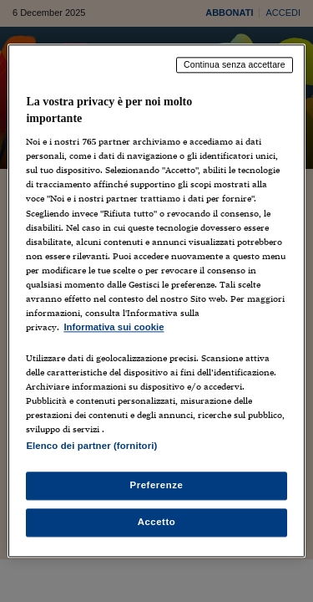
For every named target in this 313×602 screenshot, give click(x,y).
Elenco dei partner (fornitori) (91, 446)
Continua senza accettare (234, 64)
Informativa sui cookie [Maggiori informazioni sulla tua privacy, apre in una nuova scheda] (113, 327)
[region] (156, 300)
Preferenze (157, 486)
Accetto (157, 523)
